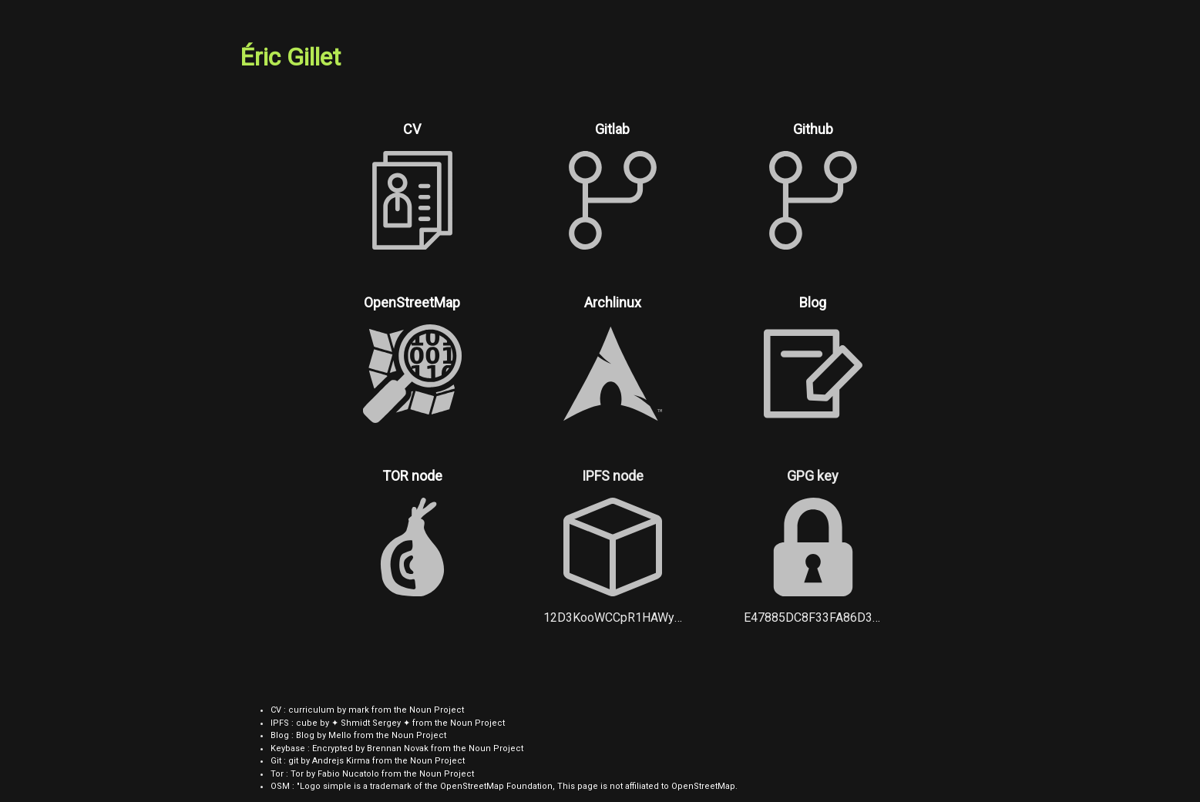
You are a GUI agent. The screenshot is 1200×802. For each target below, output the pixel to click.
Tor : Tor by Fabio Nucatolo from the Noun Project (372, 774)
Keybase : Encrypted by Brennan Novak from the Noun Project (397, 748)
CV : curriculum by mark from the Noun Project (367, 710)
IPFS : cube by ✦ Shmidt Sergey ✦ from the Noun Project (388, 723)
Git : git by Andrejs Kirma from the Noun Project (368, 761)
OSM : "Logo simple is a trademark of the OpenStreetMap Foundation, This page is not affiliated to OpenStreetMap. (504, 786)
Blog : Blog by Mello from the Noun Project (358, 735)
